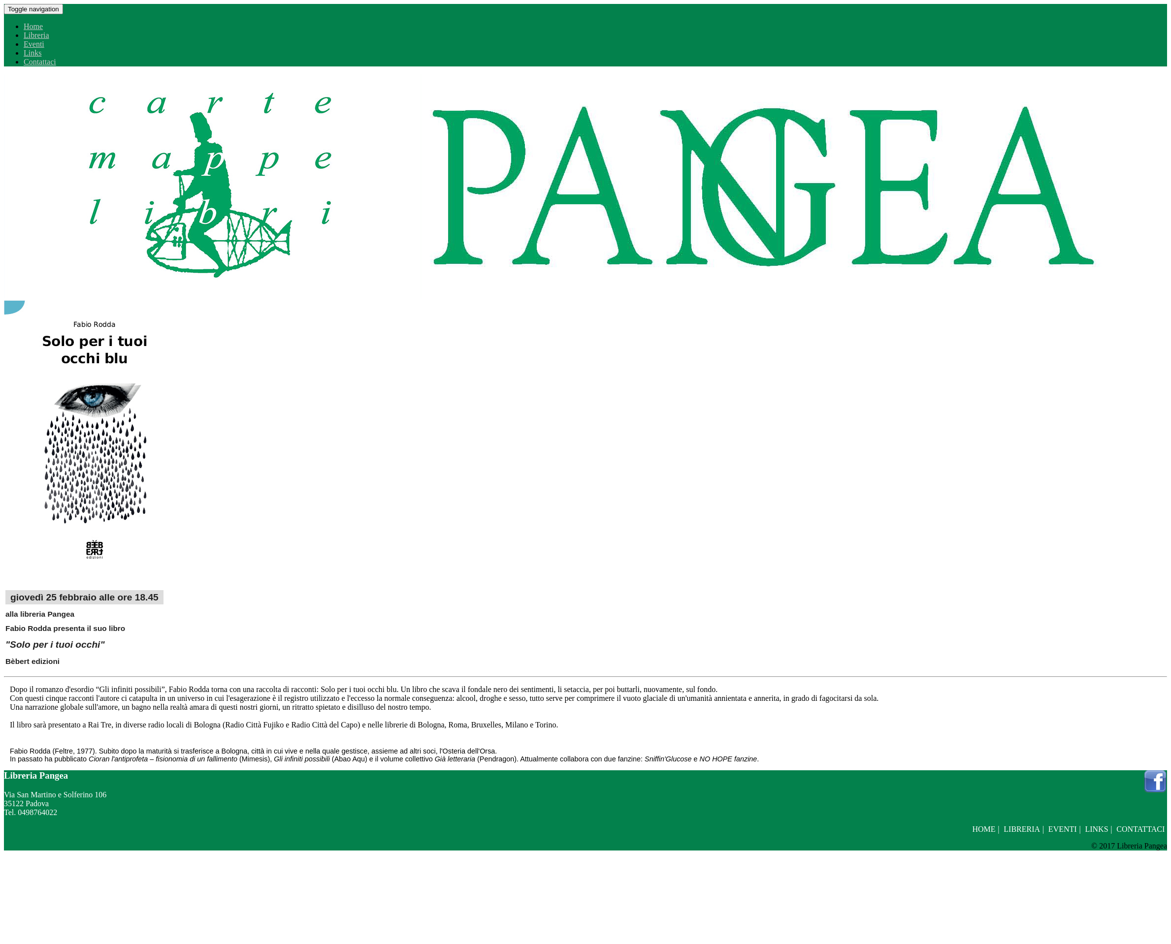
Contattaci (40, 62)
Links (32, 53)
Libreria (36, 35)
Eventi (34, 44)
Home (33, 26)
